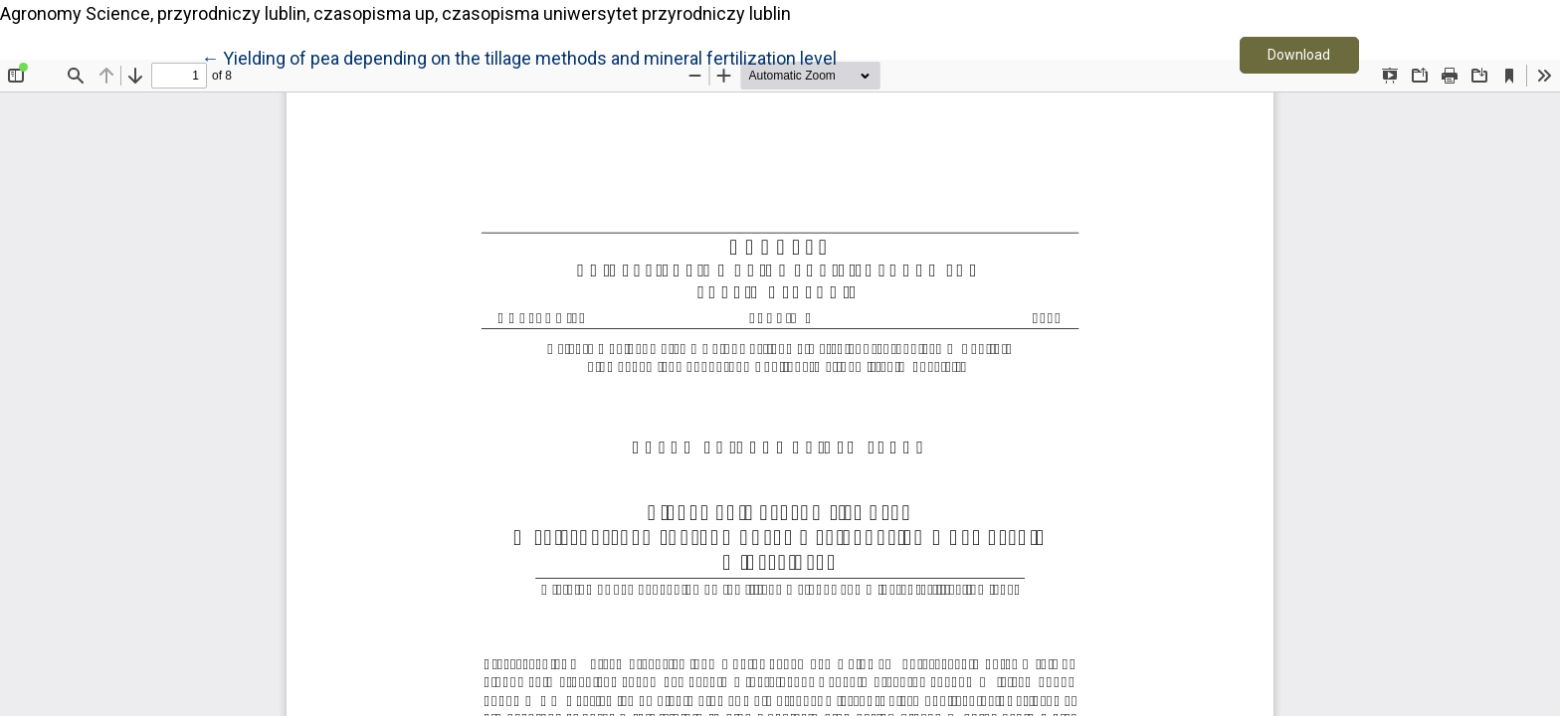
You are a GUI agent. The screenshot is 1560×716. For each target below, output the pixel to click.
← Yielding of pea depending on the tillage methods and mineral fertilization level (519, 57)
